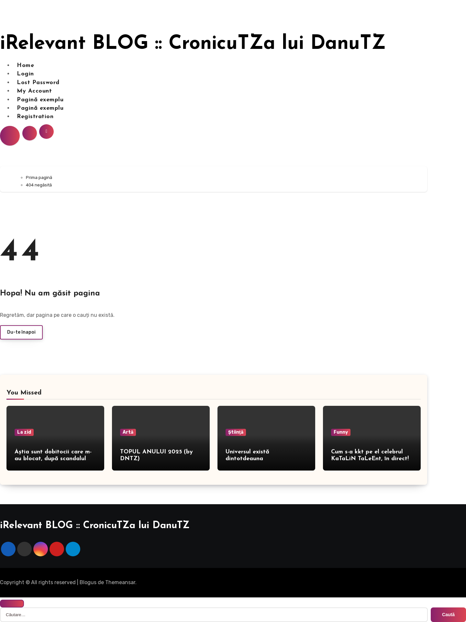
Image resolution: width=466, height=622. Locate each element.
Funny (341, 432)
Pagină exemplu (40, 100)
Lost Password (38, 83)
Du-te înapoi (21, 332)
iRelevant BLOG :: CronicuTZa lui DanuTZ (193, 44)
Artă (128, 432)
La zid (24, 432)
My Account (34, 91)
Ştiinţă (235, 432)
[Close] (12, 603)
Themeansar (120, 582)
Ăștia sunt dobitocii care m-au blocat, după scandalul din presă (53, 459)
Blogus (88, 582)
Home (25, 65)
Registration (35, 117)
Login (25, 74)
